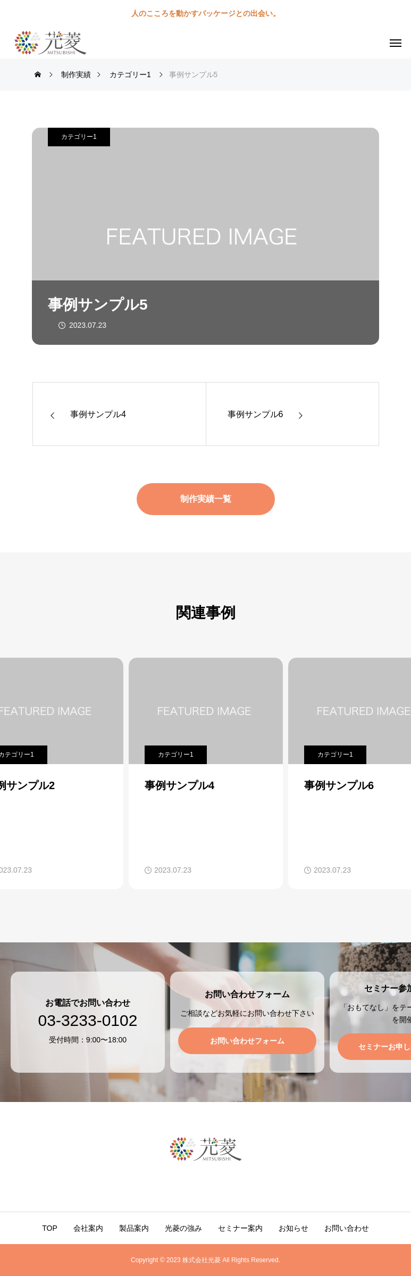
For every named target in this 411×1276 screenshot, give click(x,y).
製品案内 (134, 1228)
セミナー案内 (240, 1228)
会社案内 (88, 1228)
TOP (49, 1228)
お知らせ (293, 1228)
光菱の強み (183, 1228)
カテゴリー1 (79, 136)
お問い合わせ (346, 1228)
